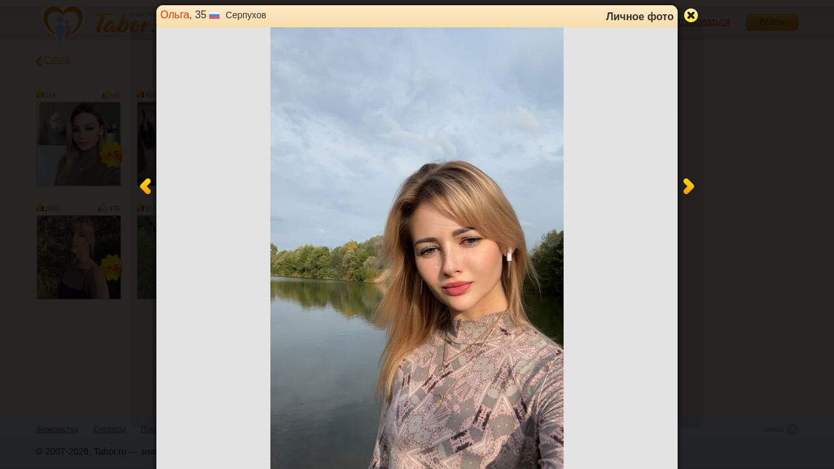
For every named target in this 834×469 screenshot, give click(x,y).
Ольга (174, 14)
